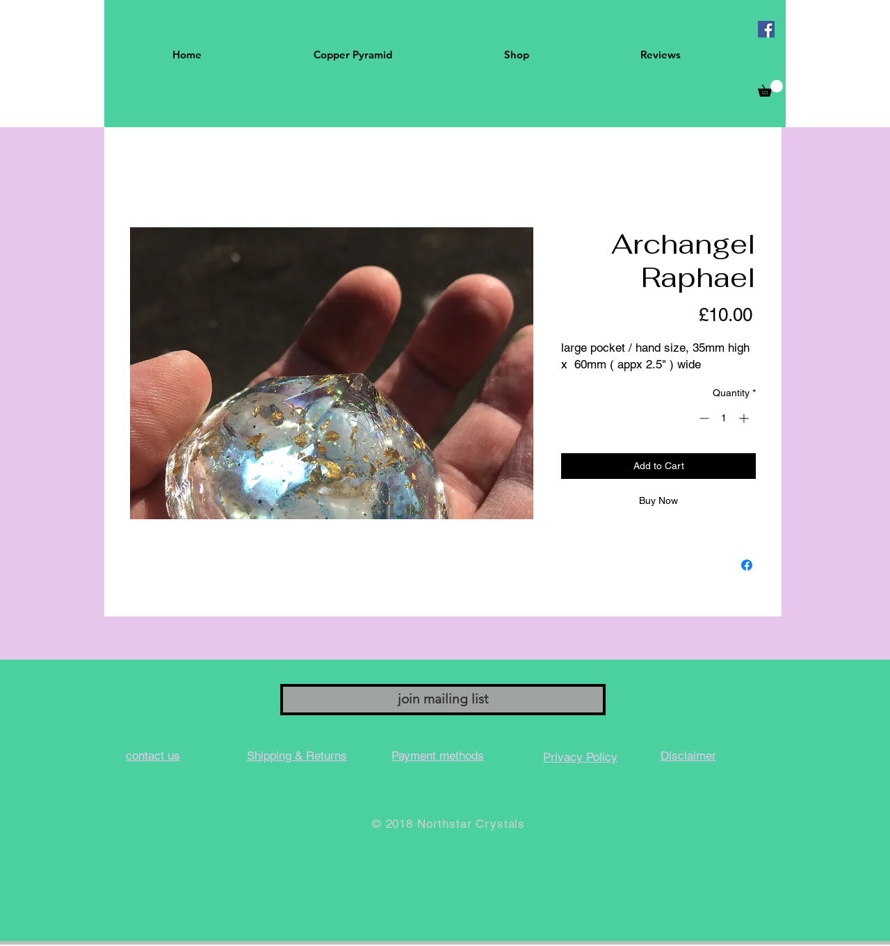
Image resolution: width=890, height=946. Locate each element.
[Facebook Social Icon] (766, 29)
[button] (770, 88)
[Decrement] (702, 418)
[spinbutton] (723, 418)
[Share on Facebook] (746, 565)
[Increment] (745, 418)
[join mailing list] (443, 699)
